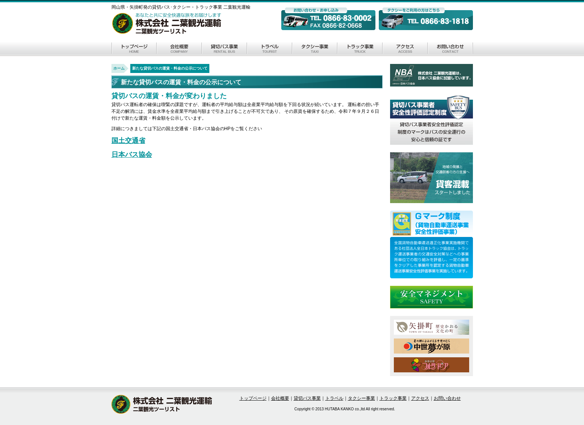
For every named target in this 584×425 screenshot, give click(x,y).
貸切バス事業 (224, 48)
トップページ (134, 48)
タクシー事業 (314, 48)
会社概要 (179, 48)
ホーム (119, 68)
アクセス (405, 48)
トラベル (269, 48)
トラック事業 (360, 48)
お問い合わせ (450, 48)
